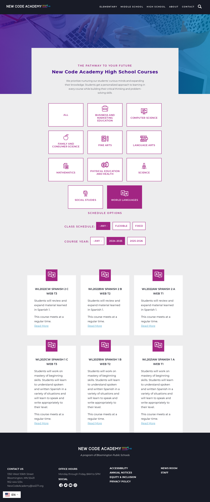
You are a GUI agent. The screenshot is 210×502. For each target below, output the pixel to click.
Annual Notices (121, 472)
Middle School (132, 6)
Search (200, 7)
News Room (169, 468)
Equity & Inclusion (123, 477)
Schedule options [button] (105, 213)
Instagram (75, 485)
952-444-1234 (14, 482)
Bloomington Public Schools (113, 455)
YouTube (70, 485)
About (173, 6)
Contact (188, 6)
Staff (164, 472)
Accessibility (119, 468)
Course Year (76, 241)
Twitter (65, 485)
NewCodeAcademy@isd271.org (25, 486)
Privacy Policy (120, 481)
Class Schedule (79, 226)
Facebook (60, 485)
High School (156, 6)
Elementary (108, 6)
